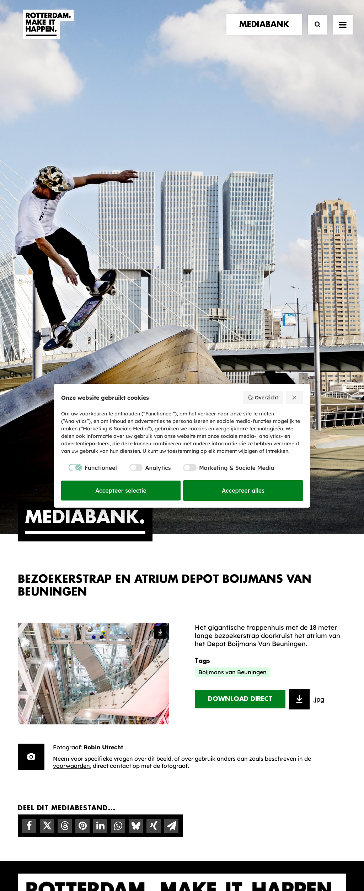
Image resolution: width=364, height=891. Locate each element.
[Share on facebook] (29, 531)
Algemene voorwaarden (139, 861)
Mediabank (212, 668)
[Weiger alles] (294, 397)
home (27, 646)
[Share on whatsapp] (118, 531)
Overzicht (263, 397)
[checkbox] (89, 467)
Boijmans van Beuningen (232, 377)
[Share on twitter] (47, 531)
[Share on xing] (153, 531)
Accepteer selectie (120, 490)
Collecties (210, 680)
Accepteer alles (243, 490)
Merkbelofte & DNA (136, 686)
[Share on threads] (65, 531)
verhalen (34, 653)
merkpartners (43, 660)
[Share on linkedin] (100, 531)
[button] (20, 840)
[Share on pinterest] (82, 531)
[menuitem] (265, 31)
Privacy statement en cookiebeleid (212, 861)
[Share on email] (171, 531)
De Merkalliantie (131, 675)
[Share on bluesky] (136, 531)
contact (33, 682)
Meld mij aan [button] (312, 691)
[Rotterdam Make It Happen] (47, 31)
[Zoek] (314, 31)
